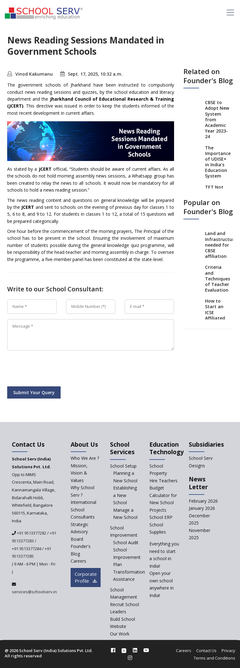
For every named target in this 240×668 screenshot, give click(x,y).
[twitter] (124, 650)
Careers (183, 650)
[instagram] (130, 657)
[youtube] (146, 650)
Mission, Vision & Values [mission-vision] (79, 473)
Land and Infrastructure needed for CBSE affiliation (221, 244)
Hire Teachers (163, 481)
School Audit (125, 542)
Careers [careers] (78, 561)
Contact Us (206, 650)
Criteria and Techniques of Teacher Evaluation (217, 278)
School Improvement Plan (127, 557)
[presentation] (54, 369)
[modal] (224, 583)
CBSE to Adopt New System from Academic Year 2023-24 (217, 119)
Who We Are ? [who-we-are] (85, 458)
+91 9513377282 (31, 533)
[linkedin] (135, 650)
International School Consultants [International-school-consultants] (83, 509)
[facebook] (113, 650)
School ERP (160, 517)
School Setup (123, 466)
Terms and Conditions (214, 658)
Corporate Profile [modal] (86, 577)
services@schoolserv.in (34, 592)
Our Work (119, 634)
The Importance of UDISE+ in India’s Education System (218, 161)
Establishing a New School (125, 495)
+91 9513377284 (26, 548)
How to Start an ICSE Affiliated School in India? (215, 315)
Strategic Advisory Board (79, 531)
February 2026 (203, 501)
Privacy (228, 650)
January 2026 (202, 508)
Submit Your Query (34, 392)
